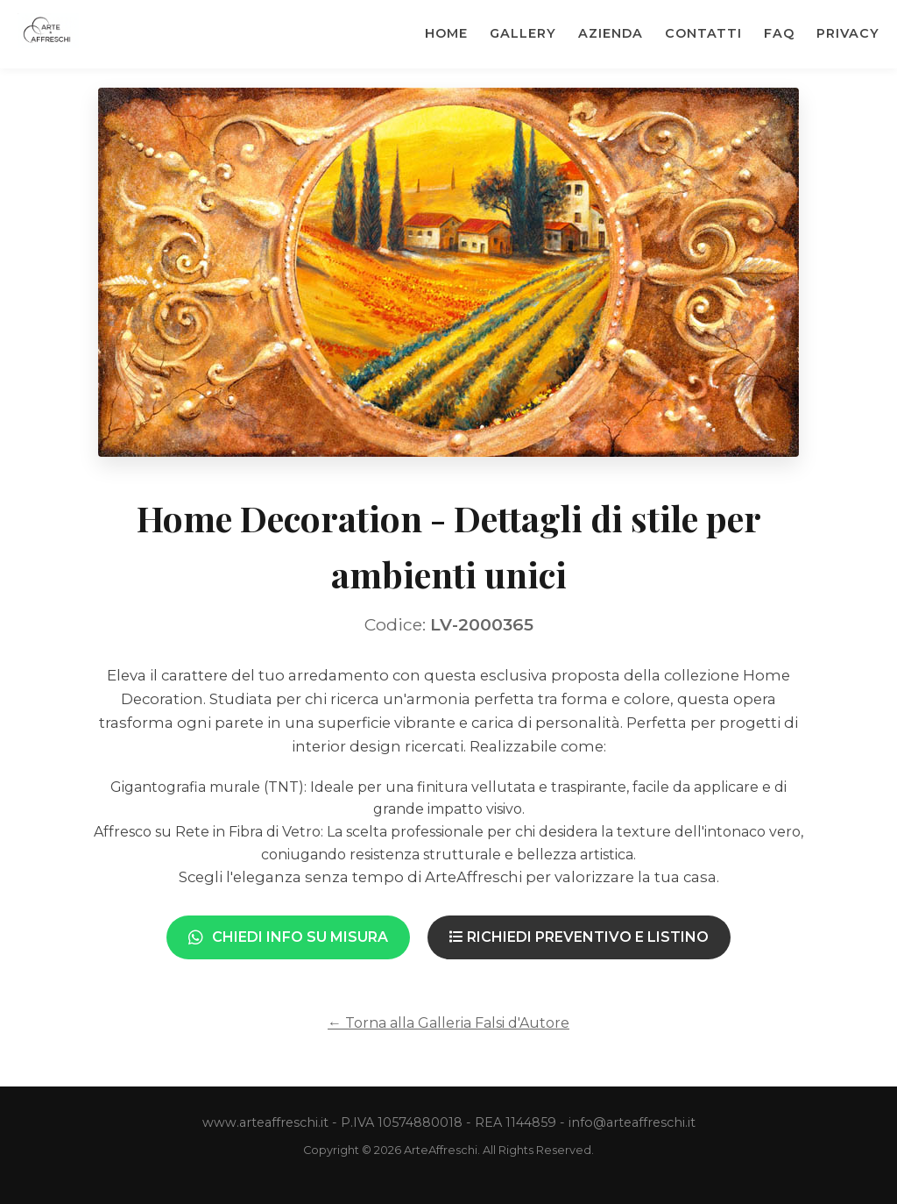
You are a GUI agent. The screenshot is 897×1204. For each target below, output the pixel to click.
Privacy (847, 33)
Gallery (523, 33)
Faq (779, 33)
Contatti (703, 33)
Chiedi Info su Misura (288, 937)
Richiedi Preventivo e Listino (579, 937)
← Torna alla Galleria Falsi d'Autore (448, 1023)
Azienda (610, 33)
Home (446, 33)
